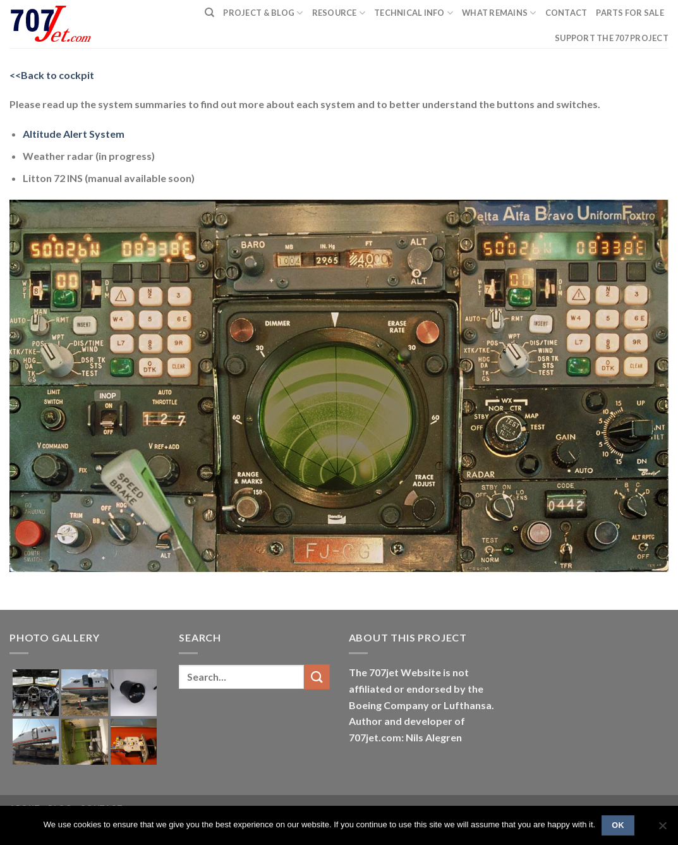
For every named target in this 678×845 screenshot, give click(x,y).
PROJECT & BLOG (263, 13)
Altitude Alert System (73, 134)
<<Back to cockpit (51, 75)
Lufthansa (468, 705)
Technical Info (413, 13)
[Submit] (316, 676)
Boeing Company (390, 705)
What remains (499, 13)
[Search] (209, 13)
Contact (566, 13)
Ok (618, 825)
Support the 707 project (612, 38)
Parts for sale (630, 13)
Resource (339, 13)
